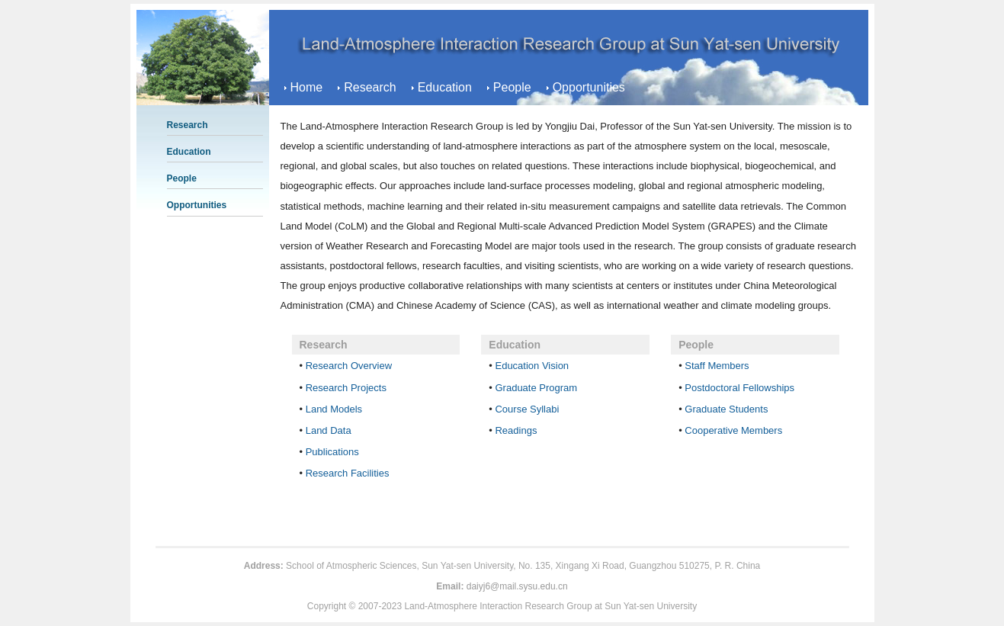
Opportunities (589, 87)
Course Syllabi (527, 409)
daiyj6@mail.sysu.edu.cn (517, 586)
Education (445, 87)
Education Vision (532, 365)
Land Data (328, 430)
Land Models (334, 409)
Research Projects (346, 387)
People (512, 87)
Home (306, 87)
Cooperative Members (733, 430)
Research (370, 87)
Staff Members (717, 365)
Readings (516, 430)
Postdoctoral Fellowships (739, 387)
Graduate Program (536, 387)
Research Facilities (348, 473)
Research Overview (349, 365)
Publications (332, 451)
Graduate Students (726, 409)
